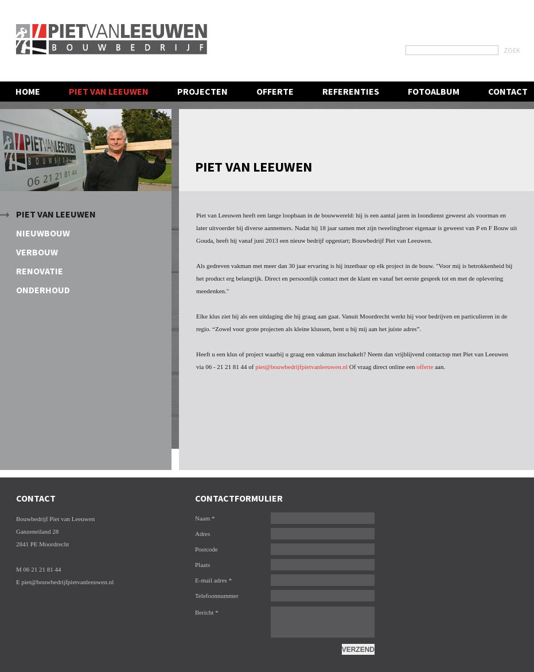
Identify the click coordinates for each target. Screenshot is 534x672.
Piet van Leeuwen (56, 214)
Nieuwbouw (43, 233)
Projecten (202, 91)
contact (508, 91)
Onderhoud (43, 290)
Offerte (275, 91)
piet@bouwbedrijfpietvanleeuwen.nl (301, 366)
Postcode (206, 549)
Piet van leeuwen (109, 91)
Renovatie (39, 271)
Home (27, 91)
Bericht (207, 612)
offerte (424, 366)
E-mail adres (213, 580)
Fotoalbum (433, 91)
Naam (205, 518)
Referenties (350, 91)
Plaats (202, 564)
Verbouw (37, 252)
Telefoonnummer (217, 595)
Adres (202, 533)
